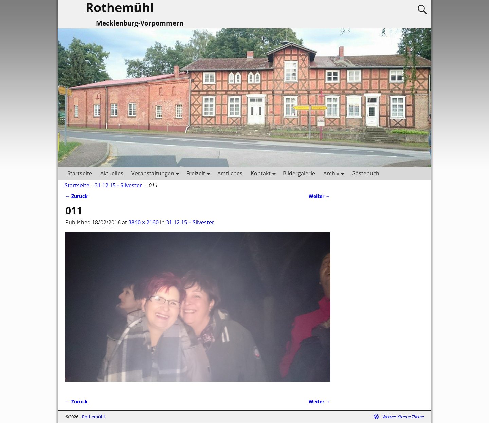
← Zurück (76, 196)
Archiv (335, 173)
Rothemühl (93, 416)
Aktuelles (111, 173)
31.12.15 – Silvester (190, 222)
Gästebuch (365, 173)
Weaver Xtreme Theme (403, 416)
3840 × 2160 (143, 222)
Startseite (79, 173)
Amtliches (229, 173)
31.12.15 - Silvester (118, 185)
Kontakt (265, 173)
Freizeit (199, 173)
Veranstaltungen (156, 173)
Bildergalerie (299, 173)
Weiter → (319, 196)
